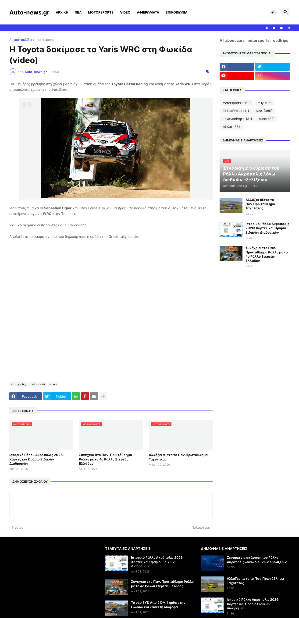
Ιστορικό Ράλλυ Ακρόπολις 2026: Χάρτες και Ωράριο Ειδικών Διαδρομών (36, 459)
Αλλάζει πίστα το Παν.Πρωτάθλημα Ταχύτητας (178, 457)
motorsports (45, 40)
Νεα (264, 111)
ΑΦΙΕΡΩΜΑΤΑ (148, 12)
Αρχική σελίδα (20, 40)
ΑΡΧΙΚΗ (62, 12)
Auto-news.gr (29, 12)
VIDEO (125, 12)
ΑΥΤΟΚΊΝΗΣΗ (235, 111)
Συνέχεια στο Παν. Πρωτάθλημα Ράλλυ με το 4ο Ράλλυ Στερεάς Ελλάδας (105, 459)
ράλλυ (231, 126)
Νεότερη (18, 527)
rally (264, 103)
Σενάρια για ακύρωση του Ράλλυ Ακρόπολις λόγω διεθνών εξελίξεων (257, 559)
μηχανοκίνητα (237, 118)
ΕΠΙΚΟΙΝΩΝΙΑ (176, 12)
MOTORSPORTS (101, 12)
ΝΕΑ (78, 12)
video (53, 384)
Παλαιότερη (201, 527)
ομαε (266, 118)
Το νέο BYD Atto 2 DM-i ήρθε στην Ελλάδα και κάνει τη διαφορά (158, 604)
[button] (274, 12)
